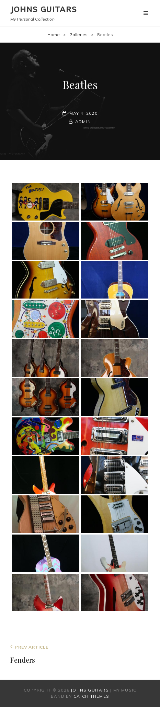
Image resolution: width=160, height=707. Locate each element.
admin (83, 121)
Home (53, 34)
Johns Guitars (43, 9)
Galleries (78, 34)
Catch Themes (91, 696)
